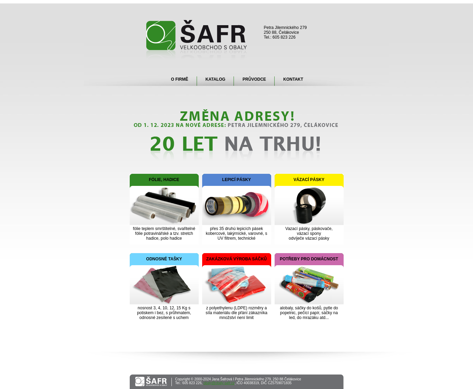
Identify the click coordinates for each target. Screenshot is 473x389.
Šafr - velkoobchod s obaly (196, 40)
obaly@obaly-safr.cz (219, 383)
